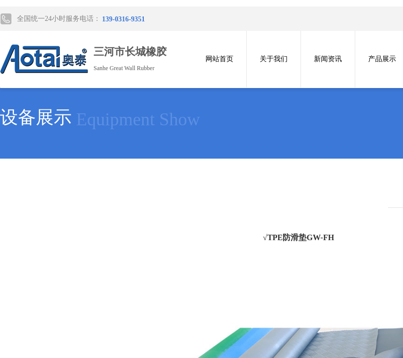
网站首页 (219, 59)
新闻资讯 (328, 59)
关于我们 (274, 59)
